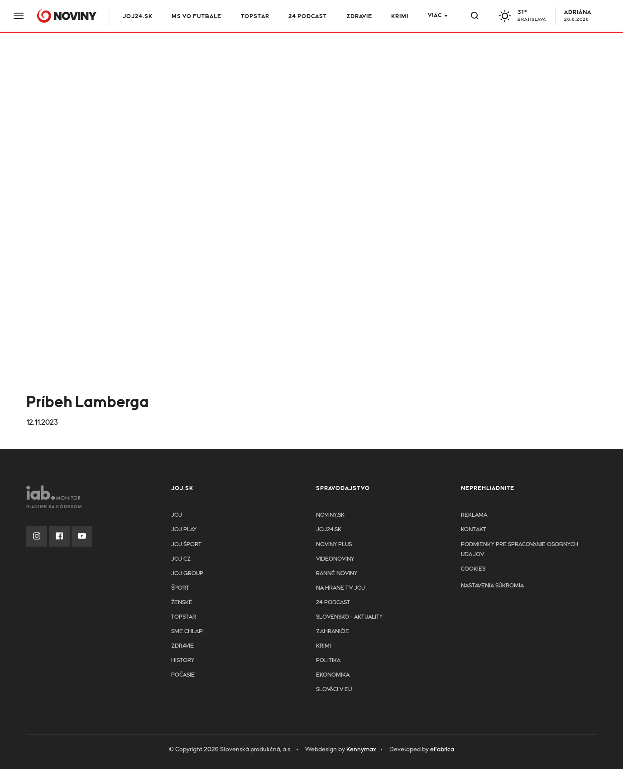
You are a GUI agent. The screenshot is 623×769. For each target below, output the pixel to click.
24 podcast (308, 16)
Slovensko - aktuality (349, 617)
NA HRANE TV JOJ (340, 588)
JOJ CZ (181, 559)
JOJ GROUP (187, 574)
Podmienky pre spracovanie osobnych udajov (519, 550)
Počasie (183, 675)
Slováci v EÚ (334, 689)
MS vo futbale (197, 16)
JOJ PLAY (183, 530)
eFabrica (442, 749)
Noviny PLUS (334, 545)
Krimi (400, 16)
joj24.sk (328, 530)
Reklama (474, 515)
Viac (435, 16)
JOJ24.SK (138, 16)
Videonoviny (335, 559)
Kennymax (361, 749)
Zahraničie (332, 631)
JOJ (176, 515)
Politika (328, 660)
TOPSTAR (255, 16)
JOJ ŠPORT (186, 545)
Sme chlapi (187, 631)
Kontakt (473, 530)
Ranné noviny (336, 574)
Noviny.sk (330, 515)
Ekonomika (333, 675)
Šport (180, 588)
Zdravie (360, 16)
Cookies (473, 569)
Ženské (181, 603)
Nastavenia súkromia (492, 586)
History (182, 660)
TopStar (183, 617)
